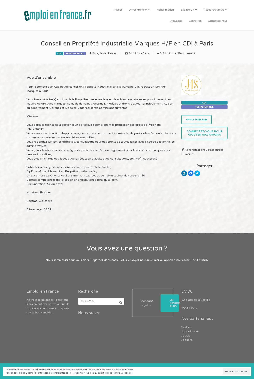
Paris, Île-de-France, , (104, 53)
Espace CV (187, 9)
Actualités (176, 20)
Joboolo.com (190, 331)
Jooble (185, 335)
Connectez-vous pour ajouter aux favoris (204, 133)
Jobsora (186, 340)
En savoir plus (174, 303)
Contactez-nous (217, 20)
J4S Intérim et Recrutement (177, 53)
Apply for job (196, 119)
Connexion (195, 20)
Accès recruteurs (214, 9)
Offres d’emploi (138, 9)
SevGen (186, 327)
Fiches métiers (165, 9)
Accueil (117, 9)
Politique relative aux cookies (117, 373)
